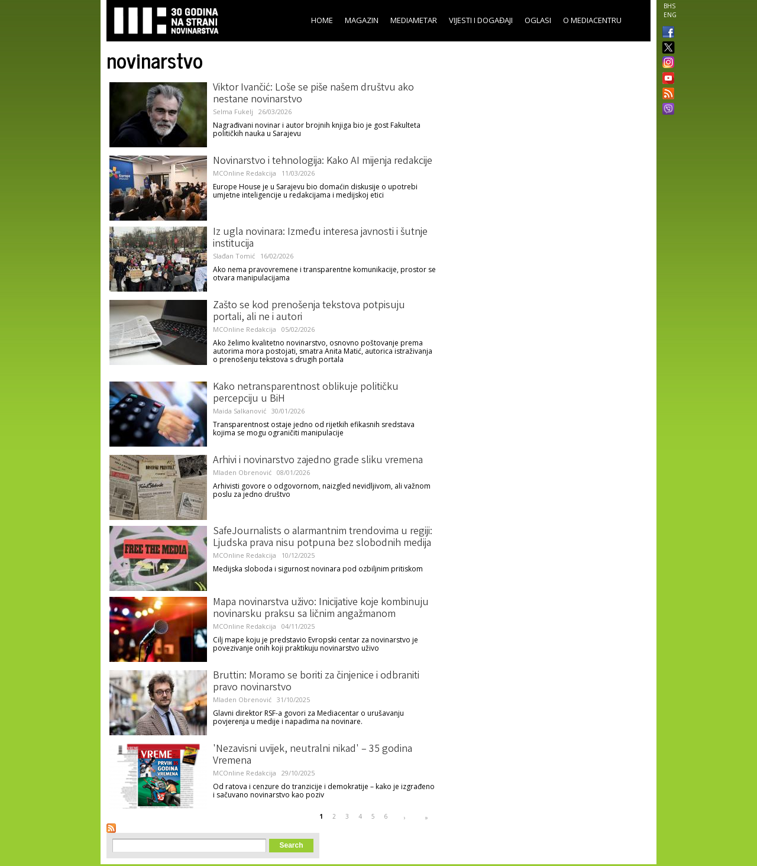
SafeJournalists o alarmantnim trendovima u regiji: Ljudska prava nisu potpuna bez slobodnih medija (322, 537)
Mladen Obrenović (242, 472)
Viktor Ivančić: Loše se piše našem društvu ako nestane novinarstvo (313, 94)
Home (322, 20)
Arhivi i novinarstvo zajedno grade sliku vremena (318, 460)
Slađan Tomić (234, 255)
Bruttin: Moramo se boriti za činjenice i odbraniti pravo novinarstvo (316, 682)
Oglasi (538, 20)
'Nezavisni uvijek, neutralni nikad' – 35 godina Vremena (312, 755)
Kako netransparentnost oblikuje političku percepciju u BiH (306, 393)
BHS (669, 6)
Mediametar (413, 20)
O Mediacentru (592, 20)
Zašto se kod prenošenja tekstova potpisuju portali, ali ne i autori (309, 311)
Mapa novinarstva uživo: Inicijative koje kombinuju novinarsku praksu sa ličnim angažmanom (321, 608)
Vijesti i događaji (481, 20)
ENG (670, 15)
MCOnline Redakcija (244, 173)
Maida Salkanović (239, 410)
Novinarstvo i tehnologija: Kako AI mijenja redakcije (322, 161)
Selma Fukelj (233, 111)
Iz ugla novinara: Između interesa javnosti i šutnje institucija (320, 238)
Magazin (361, 20)
